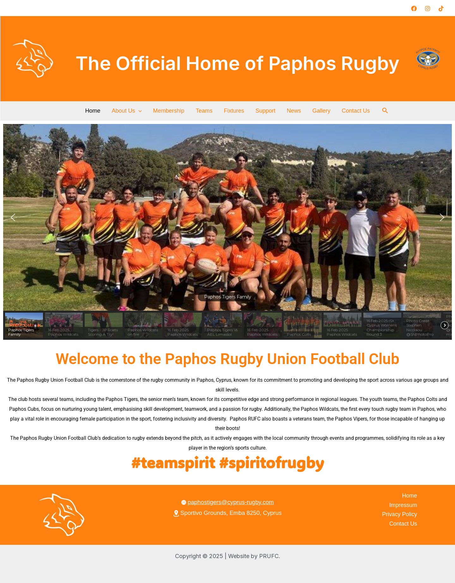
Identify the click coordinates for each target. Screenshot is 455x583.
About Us (127, 110)
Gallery (321, 111)
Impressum (403, 505)
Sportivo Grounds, (201, 512)
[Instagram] (427, 8)
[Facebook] (414, 8)
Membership (168, 111)
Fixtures (234, 111)
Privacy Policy (399, 514)
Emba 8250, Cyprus (255, 512)
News (294, 111)
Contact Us (356, 111)
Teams (204, 111)
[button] (385, 110)
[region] (227, 232)
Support (265, 111)
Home (92, 111)
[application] (138, 110)
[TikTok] (441, 8)
